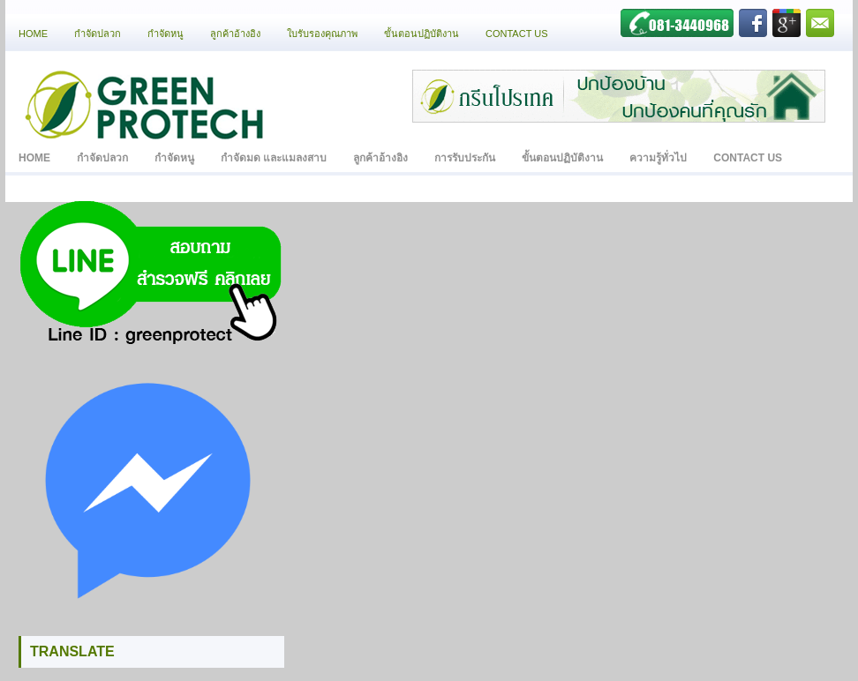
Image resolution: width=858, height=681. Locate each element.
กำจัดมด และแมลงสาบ (274, 158)
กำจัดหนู (165, 33)
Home (33, 33)
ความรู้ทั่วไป (658, 158)
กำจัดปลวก (97, 33)
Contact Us (516, 33)
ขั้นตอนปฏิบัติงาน (421, 33)
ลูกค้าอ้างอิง (235, 33)
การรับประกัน (464, 158)
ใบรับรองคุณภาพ (322, 33)
